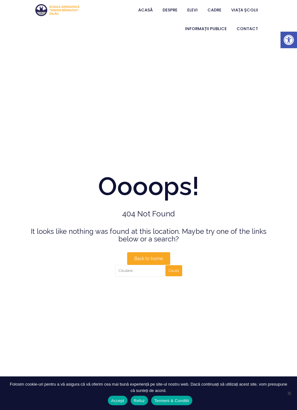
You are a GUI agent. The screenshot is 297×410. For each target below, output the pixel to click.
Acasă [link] (145, 10)
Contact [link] (247, 29)
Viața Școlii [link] (244, 10)
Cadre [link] (214, 10)
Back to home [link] (148, 258)
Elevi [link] (192, 10)
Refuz (139, 400)
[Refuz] (289, 393)
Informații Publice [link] (206, 29)
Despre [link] (170, 10)
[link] (289, 40)
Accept (117, 400)
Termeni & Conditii (171, 400)
